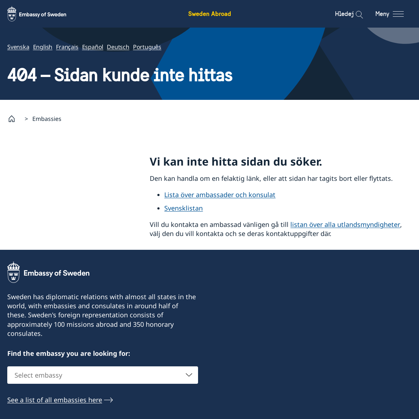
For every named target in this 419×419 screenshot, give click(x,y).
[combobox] (102, 375)
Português (147, 47)
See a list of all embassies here (54, 399)
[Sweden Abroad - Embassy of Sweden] (43, 14)
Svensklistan (183, 208)
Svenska (18, 47)
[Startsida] (14, 118)
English (43, 47)
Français (67, 47)
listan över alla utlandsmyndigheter (345, 224)
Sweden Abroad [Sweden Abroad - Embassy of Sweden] (209, 13)
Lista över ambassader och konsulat (219, 194)
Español (93, 47)
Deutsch (118, 47)
